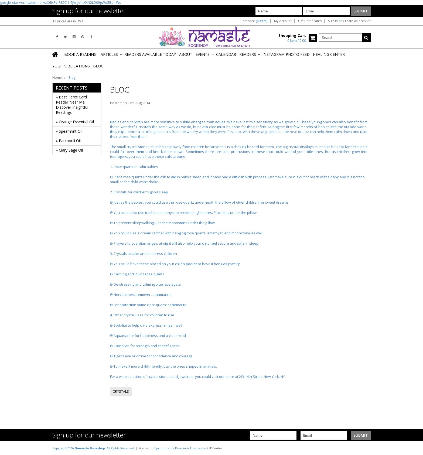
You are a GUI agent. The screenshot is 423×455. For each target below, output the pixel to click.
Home (57, 77)
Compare (254, 21)
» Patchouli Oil (68, 140)
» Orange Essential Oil (75, 121)
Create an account (357, 21)
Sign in (333, 21)
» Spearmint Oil (69, 131)
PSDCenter (214, 448)
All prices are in (67, 21)
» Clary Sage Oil (69, 150)
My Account (283, 21)
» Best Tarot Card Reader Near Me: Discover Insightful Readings (72, 104)
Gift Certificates (310, 21)
